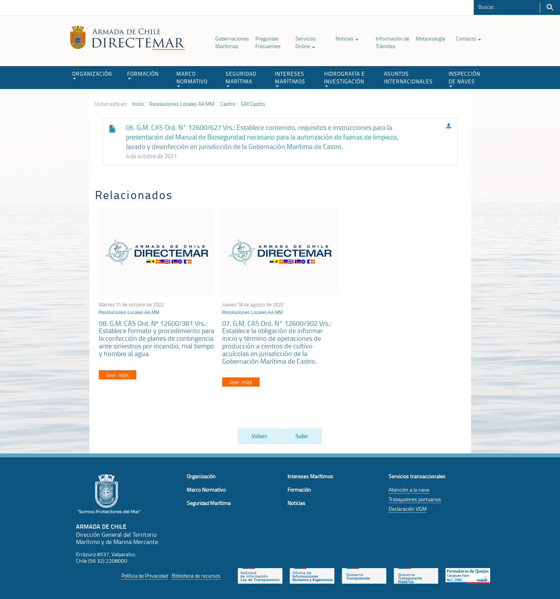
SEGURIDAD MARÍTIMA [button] (241, 78)
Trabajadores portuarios (415, 499)
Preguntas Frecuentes (268, 42)
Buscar (550, 7)
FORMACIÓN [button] (143, 74)
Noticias (347, 38)
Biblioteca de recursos (196, 575)
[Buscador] (507, 6)
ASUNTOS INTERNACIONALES (408, 77)
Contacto (468, 38)
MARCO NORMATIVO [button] (192, 78)
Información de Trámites (392, 42)
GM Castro (253, 104)
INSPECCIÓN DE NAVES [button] (464, 78)
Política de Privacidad (144, 575)
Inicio (138, 104)
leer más (118, 375)
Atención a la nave (409, 489)
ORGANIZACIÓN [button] (92, 74)
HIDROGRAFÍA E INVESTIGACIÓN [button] (344, 78)
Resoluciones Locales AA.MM (182, 104)
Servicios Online (305, 42)
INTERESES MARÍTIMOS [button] (290, 78)
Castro (227, 104)
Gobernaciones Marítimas (232, 42)
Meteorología (430, 38)
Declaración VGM (408, 508)
